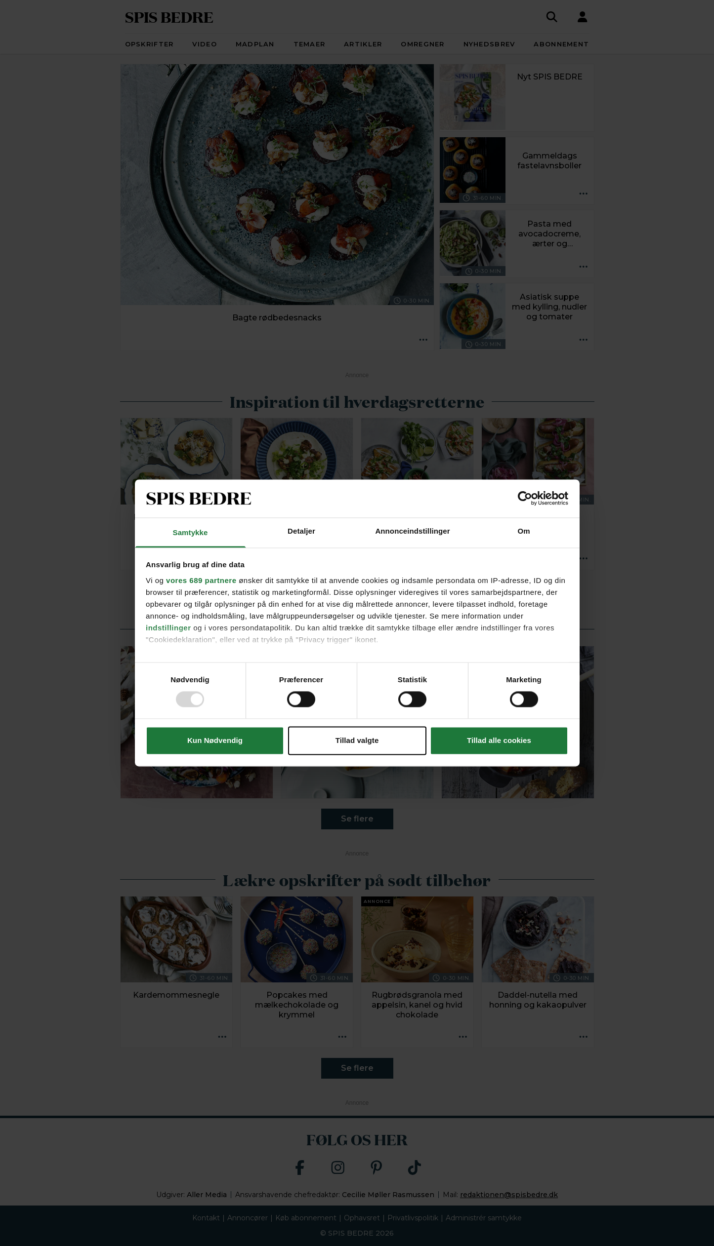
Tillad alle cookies (499, 740)
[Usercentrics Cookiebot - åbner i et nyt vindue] (525, 498)
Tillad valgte (357, 740)
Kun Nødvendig (215, 740)
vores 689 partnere (201, 580)
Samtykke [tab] (190, 532)
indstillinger (168, 627)
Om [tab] (523, 531)
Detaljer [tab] (301, 531)
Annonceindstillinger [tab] (412, 531)
